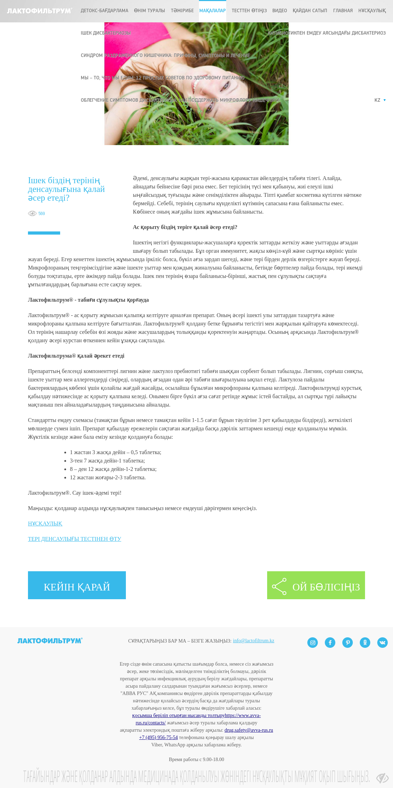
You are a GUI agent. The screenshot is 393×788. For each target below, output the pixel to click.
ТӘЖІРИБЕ (182, 11)
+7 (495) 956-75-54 (158, 737)
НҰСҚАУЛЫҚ (45, 523)
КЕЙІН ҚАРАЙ (77, 587)
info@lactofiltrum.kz (253, 628)
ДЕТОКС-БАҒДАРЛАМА (104, 11)
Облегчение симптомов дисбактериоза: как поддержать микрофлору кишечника (180, 100)
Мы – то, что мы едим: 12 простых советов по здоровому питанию (162, 78)
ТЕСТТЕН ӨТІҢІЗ (249, 11)
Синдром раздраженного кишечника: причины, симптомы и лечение (165, 55)
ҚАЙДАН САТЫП (310, 11)
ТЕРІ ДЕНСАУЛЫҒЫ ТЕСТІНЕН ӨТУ (74, 539)
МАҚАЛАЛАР (212, 11)
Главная (343, 11)
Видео (279, 11)
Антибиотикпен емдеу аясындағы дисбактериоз (326, 33)
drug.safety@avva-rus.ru (248, 730)
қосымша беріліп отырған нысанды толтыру (178, 715)
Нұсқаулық (372, 11)
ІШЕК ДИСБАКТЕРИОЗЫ (106, 33)
